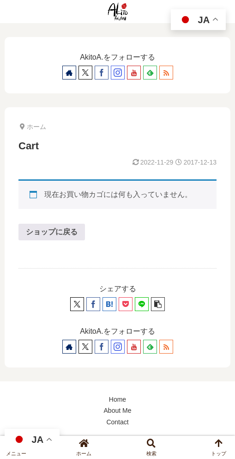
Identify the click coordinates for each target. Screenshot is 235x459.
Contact (117, 422)
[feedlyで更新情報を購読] (150, 73)
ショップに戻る (52, 232)
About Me (118, 410)
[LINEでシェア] (142, 304)
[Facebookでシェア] (93, 304)
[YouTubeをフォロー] (134, 73)
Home (117, 399)
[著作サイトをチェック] (69, 73)
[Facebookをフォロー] (101, 73)
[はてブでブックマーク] (109, 304)
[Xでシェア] (77, 304)
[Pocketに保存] (126, 304)
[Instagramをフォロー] (118, 73)
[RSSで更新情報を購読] (166, 73)
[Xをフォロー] (85, 73)
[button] (158, 304)
